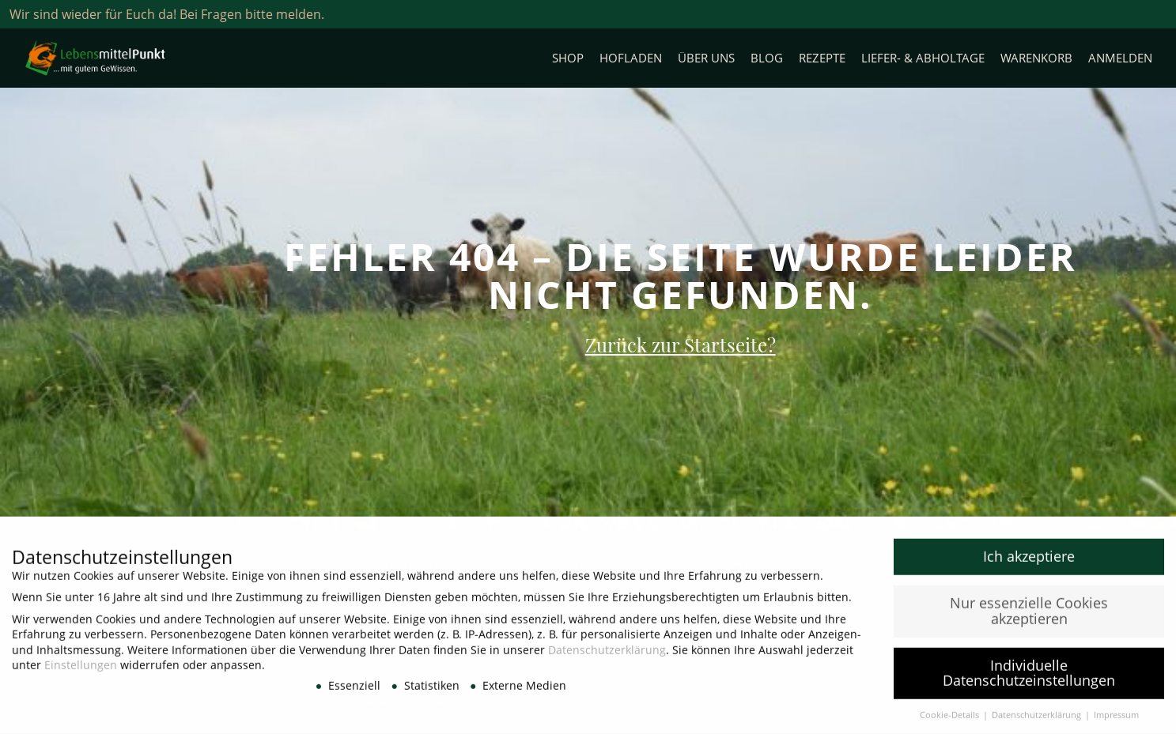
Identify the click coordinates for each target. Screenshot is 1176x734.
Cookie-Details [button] (950, 719)
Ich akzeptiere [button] (1029, 560)
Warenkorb (1036, 58)
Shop (568, 58)
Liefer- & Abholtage (923, 58)
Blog (767, 58)
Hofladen (630, 58)
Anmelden (1120, 58)
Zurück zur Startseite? (680, 344)
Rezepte (822, 58)
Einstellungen (80, 669)
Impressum (1116, 719)
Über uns (706, 58)
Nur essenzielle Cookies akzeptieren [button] (1029, 615)
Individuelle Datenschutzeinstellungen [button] (1029, 678)
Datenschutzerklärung (607, 654)
